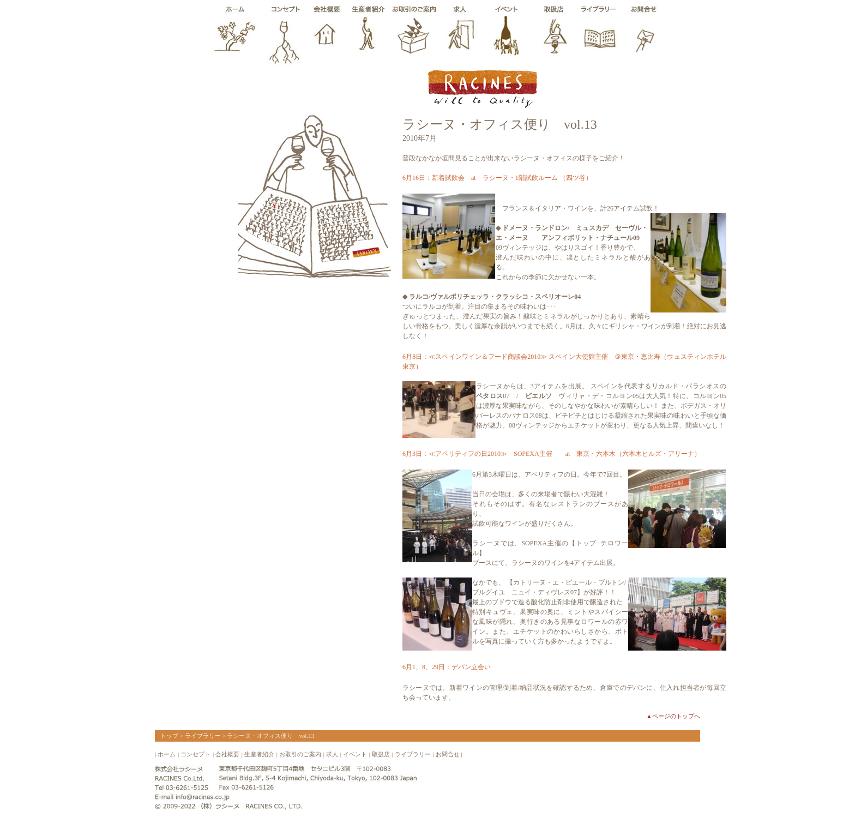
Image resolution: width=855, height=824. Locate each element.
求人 (332, 754)
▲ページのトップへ (673, 716)
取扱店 (381, 754)
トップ (169, 735)
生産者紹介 (259, 754)
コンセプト (195, 754)
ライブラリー (203, 735)
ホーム (167, 754)
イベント (355, 754)
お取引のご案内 (300, 754)
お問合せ (448, 754)
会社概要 (227, 754)
